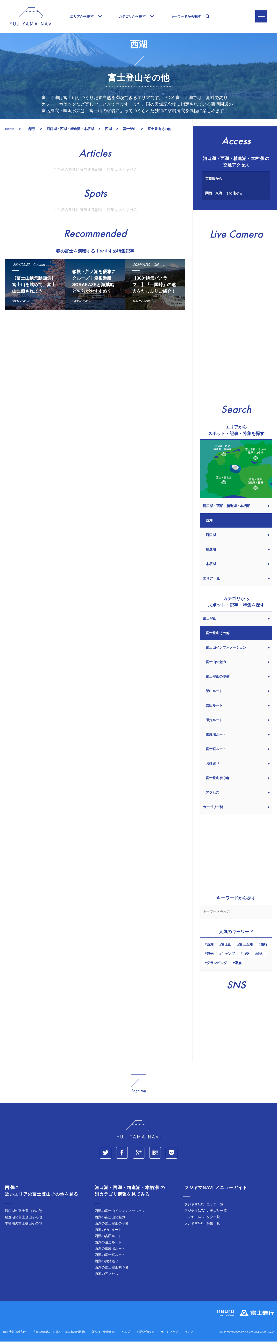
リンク (189, 1333)
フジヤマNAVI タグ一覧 (202, 1218)
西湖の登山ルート (108, 1231)
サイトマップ (169, 1333)
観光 (210, 955)
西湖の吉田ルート (108, 1237)
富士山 (226, 946)
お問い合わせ (145, 1333)
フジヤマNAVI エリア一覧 (203, 1205)
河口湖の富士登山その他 (23, 1212)
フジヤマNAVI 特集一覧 (202, 1224)
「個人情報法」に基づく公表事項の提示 (59, 1333)
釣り (260, 955)
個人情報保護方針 (14, 1333)
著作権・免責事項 (103, 1333)
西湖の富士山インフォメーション (120, 1212)
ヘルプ (125, 1333)
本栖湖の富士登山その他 (23, 1224)
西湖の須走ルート (108, 1243)
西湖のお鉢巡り (106, 1262)
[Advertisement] (94, 359)
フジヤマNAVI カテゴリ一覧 (205, 1211)
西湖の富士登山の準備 (111, 1224)
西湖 (210, 946)
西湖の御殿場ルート (110, 1249)
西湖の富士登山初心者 (111, 1268)
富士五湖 (246, 946)
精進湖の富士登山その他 (23, 1218)
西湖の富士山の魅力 (110, 1218)
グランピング (217, 964)
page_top (138, 1085)
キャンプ (228, 955)
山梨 (245, 955)
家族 (238, 964)
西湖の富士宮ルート (110, 1256)
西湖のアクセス (106, 1275)
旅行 (264, 946)
